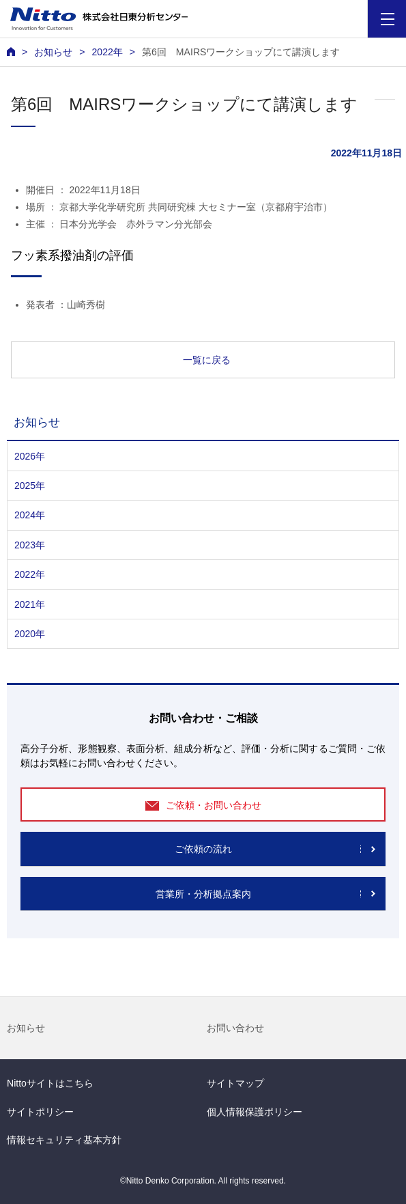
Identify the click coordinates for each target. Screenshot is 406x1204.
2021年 (29, 604)
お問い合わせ (235, 1027)
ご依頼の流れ (203, 848)
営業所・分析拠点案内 (203, 893)
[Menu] (387, 19)
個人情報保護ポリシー (254, 1111)
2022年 (106, 51)
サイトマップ (235, 1083)
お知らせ (26, 1027)
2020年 (29, 633)
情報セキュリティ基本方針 (64, 1139)
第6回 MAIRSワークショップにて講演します (241, 51)
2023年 (29, 545)
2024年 (29, 514)
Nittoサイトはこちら (50, 1083)
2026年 (29, 456)
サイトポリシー (40, 1111)
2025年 (29, 485)
